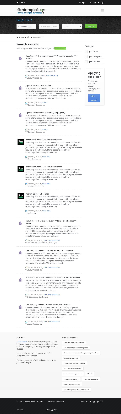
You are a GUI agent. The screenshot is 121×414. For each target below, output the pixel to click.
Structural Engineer (71, 358)
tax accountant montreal (72, 368)
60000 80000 (38, 37)
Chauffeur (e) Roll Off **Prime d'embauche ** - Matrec (49, 250)
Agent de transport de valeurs (38, 85)
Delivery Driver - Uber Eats (37, 194)
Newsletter (51, 402)
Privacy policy (52, 410)
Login (83, 2)
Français (22, 2)
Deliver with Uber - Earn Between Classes (43, 139)
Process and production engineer (76, 348)
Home (21, 37)
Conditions (60, 402)
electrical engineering (72, 384)
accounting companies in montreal (76, 389)
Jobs (28, 37)
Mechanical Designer (91, 379)
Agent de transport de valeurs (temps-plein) (45, 112)
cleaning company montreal (74, 342)
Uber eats (46, 156)
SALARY (89, 374)
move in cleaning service (73, 374)
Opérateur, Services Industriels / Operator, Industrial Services (52, 277)
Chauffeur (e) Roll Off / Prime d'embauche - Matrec (47, 304)
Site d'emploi (21, 341)
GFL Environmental (50, 75)
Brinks (44, 102)
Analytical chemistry (71, 379)
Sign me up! (94, 98)
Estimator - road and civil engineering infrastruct (81, 353)
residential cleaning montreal (74, 363)
